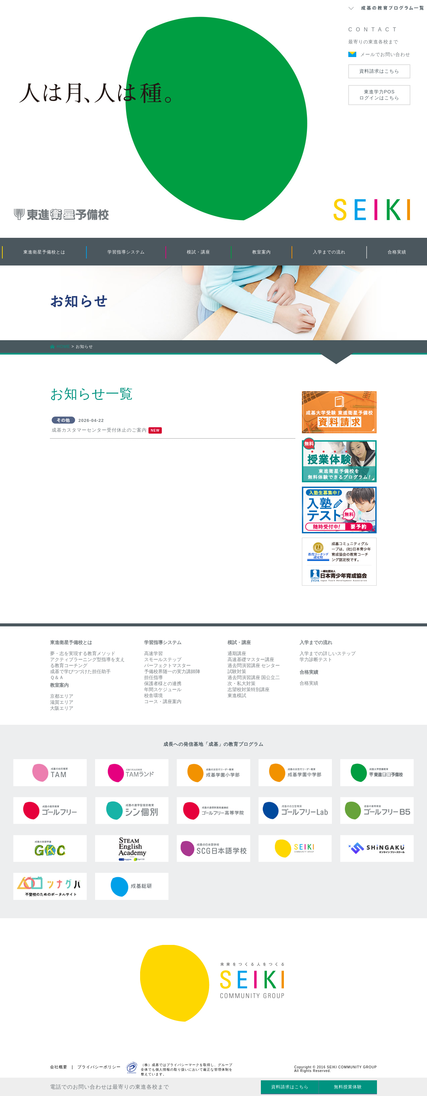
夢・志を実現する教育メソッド (82, 653)
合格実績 (397, 251)
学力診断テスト (316, 659)
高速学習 (153, 653)
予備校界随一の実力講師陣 (172, 671)
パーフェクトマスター (167, 665)
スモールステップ (162, 659)
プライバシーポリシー (99, 1067)
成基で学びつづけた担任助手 (80, 671)
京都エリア (61, 696)
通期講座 (237, 653)
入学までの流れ (329, 251)
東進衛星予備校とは (44, 251)
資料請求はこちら (379, 71)
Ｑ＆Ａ (57, 677)
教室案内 (261, 251)
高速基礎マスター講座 (251, 659)
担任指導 (153, 677)
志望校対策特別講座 (249, 689)
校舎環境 (153, 695)
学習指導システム (126, 251)
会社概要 (58, 1067)
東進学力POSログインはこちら (379, 94)
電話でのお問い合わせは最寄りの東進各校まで (109, 1087)
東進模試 (237, 695)
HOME (63, 346)
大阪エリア (61, 708)
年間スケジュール (162, 689)
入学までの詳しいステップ (328, 653)
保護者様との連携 (162, 683)
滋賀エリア (61, 702)
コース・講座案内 (162, 701)
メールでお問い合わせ (385, 54)
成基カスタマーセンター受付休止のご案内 (99, 430)
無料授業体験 (348, 1086)
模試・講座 (198, 251)
